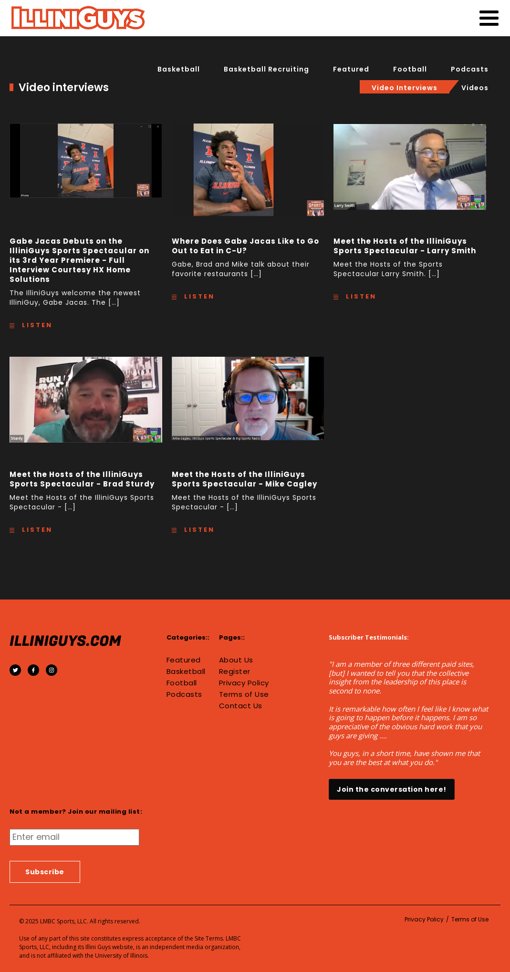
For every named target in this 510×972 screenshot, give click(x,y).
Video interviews (404, 88)
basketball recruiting (266, 69)
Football (410, 69)
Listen (35, 325)
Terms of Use (244, 694)
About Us (236, 660)
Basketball (178, 69)
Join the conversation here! (392, 789)
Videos (475, 88)
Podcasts (470, 69)
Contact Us (240, 706)
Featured (351, 69)
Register (234, 671)
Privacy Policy (244, 683)
